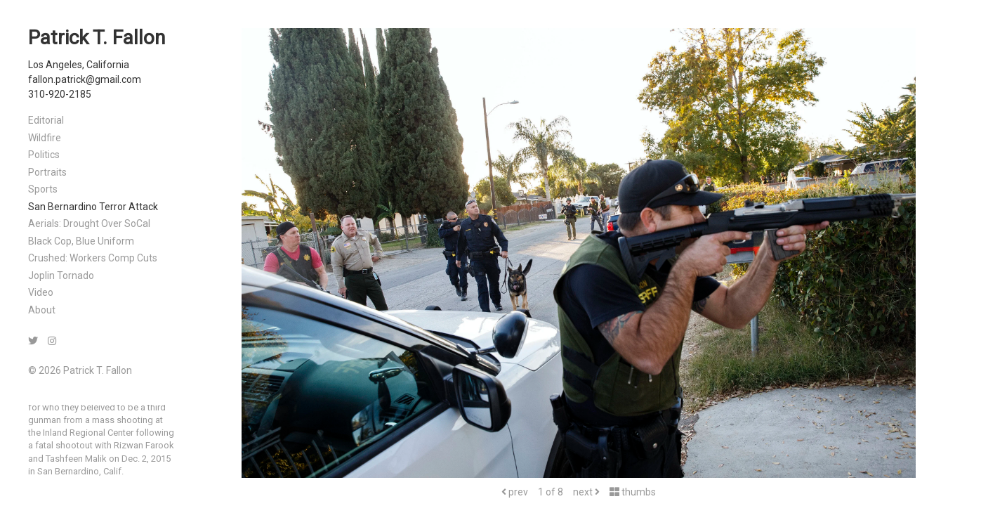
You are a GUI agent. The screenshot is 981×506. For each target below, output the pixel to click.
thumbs (633, 492)
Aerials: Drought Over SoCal (89, 223)
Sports (43, 189)
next (586, 492)
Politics (44, 154)
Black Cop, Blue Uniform (81, 241)
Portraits (47, 172)
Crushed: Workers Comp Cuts (92, 258)
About (41, 310)
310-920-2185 (59, 94)
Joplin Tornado (61, 275)
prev (514, 492)
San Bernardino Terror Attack (93, 206)
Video (40, 292)
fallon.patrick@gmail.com (84, 79)
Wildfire (44, 137)
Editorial (46, 120)
